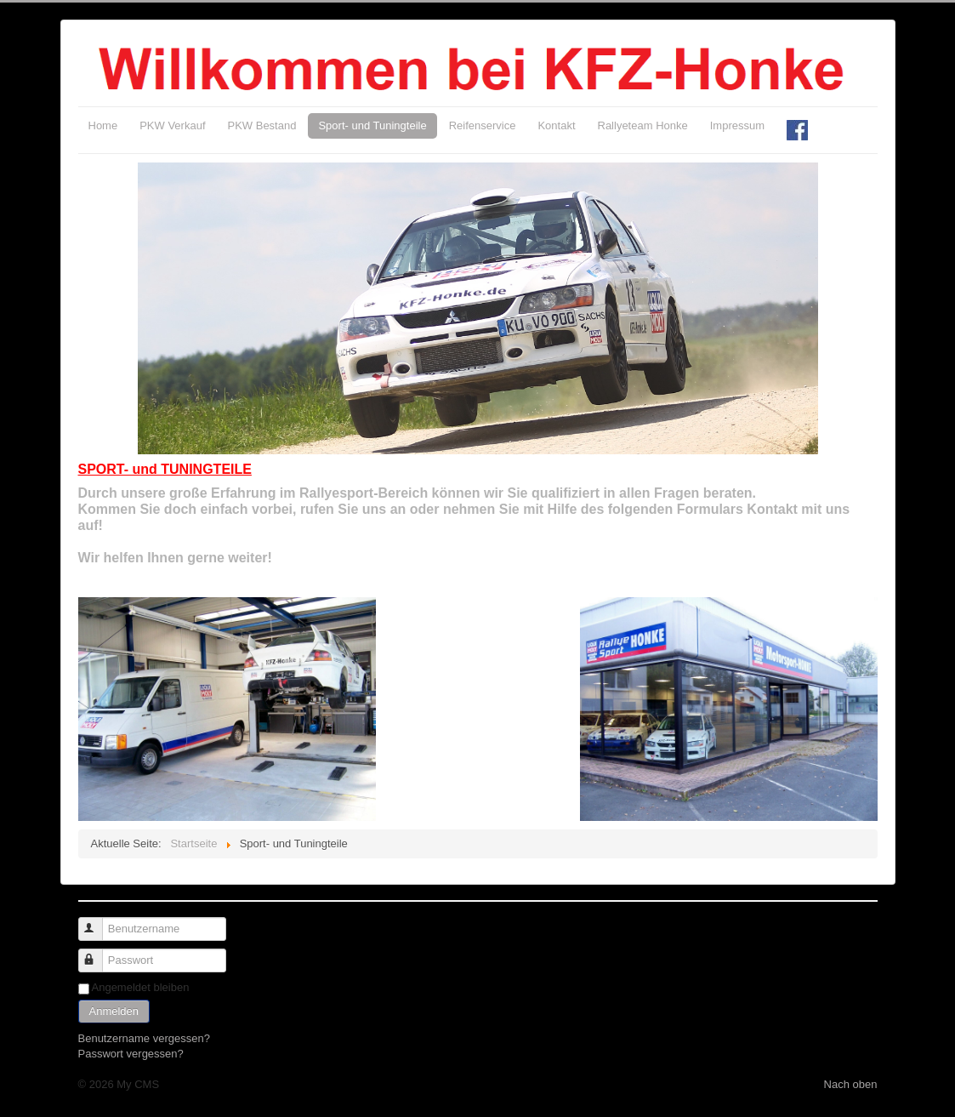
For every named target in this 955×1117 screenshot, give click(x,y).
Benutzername (98, 921)
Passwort (98, 953)
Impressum (737, 125)
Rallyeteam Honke (643, 125)
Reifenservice (482, 125)
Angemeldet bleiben (141, 987)
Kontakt (556, 125)
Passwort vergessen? (131, 1053)
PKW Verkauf (172, 125)
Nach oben (851, 1084)
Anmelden (114, 1011)
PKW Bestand (262, 125)
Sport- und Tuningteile (372, 125)
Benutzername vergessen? (144, 1038)
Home (103, 125)
